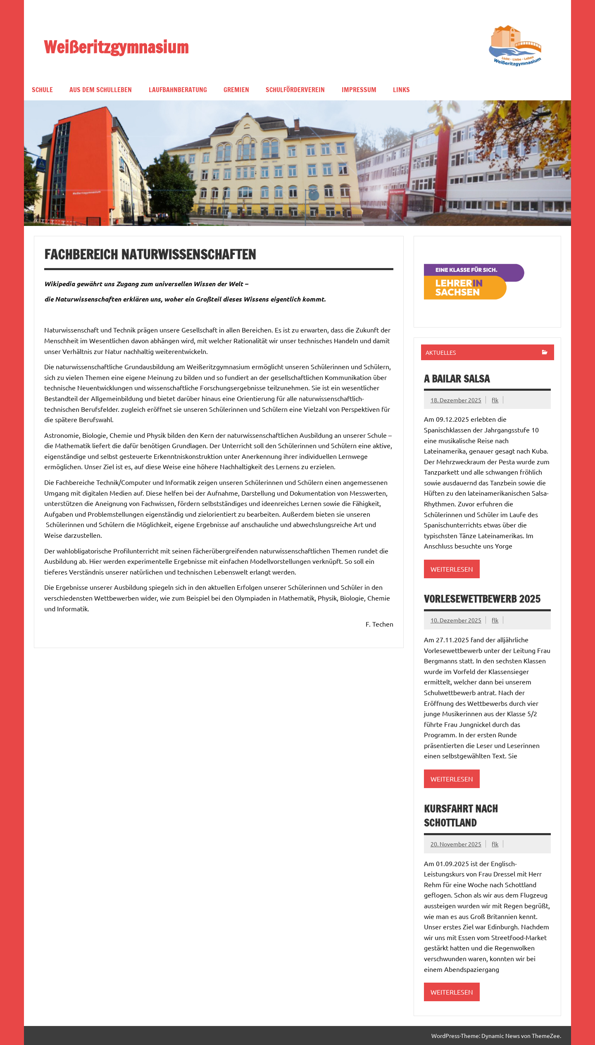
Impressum (359, 89)
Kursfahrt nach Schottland (461, 816)
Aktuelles (441, 352)
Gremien (236, 89)
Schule (42, 89)
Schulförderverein (295, 89)
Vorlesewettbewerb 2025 (482, 599)
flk (495, 400)
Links (401, 89)
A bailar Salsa (457, 379)
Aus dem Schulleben (100, 89)
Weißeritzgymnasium (116, 46)
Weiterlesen (452, 569)
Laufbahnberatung (178, 89)
